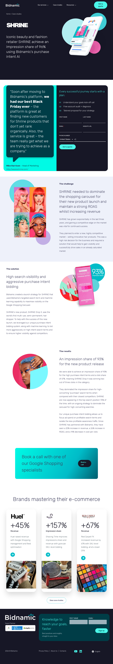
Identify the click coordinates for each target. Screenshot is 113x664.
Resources (70, 5)
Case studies (57, 5)
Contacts (63, 651)
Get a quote (100, 5)
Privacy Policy (44, 651)
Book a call (83, 463)
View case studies (56, 600)
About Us (54, 651)
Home (8, 14)
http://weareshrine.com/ (17, 169)
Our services (42, 5)
